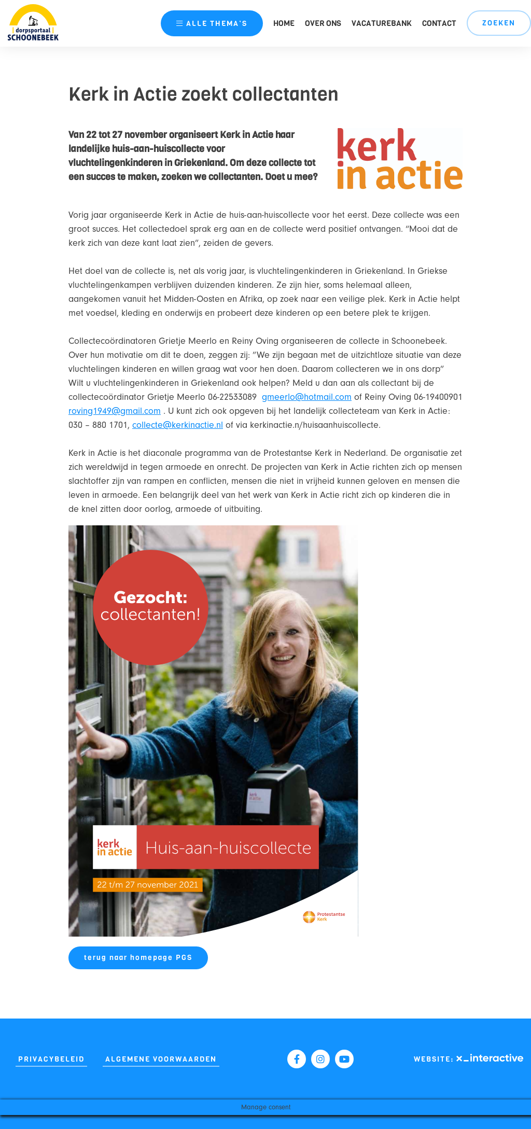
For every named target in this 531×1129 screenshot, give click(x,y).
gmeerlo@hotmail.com (307, 397)
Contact (439, 23)
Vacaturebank (382, 23)
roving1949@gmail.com (114, 411)
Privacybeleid (51, 1059)
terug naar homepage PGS (138, 958)
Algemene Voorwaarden (161, 1059)
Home (284, 23)
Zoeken (498, 23)
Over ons (323, 23)
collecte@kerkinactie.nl (177, 425)
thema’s (211, 24)
